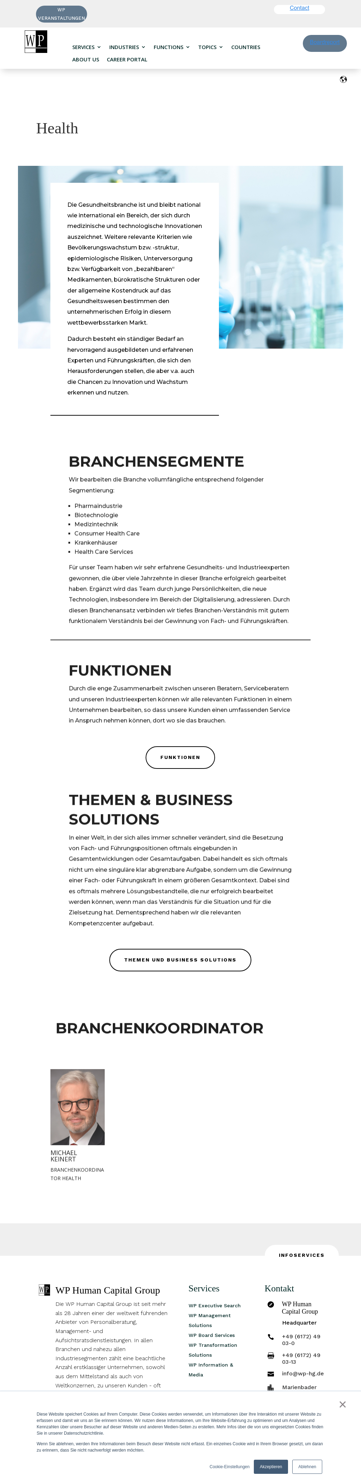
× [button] (342, 1404)
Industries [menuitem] (124, 47)
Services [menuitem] (83, 47)
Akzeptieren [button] (271, 1466)
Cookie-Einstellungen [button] (230, 1466)
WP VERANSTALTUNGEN (61, 14)
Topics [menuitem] (207, 47)
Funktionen (180, 757)
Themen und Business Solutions (180, 960)
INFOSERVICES (302, 1255)
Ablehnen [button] (307, 1466)
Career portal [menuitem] (127, 59)
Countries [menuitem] (245, 47)
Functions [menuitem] (168, 47)
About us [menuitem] (85, 59)
